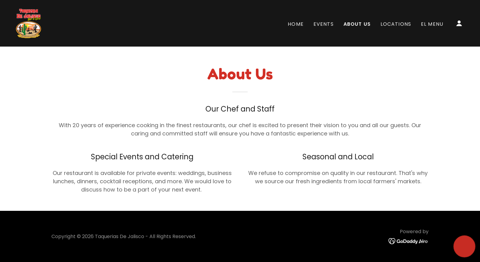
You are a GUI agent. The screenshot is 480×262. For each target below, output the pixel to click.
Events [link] (323, 24)
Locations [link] (396, 24)
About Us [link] (357, 24)
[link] (29, 23)
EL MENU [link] (432, 24)
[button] (459, 23)
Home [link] (296, 24)
